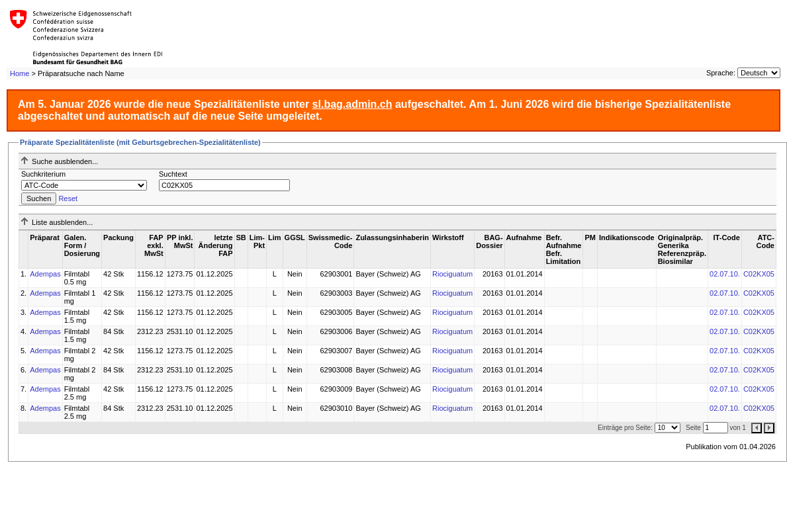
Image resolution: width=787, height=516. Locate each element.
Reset (67, 198)
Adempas (45, 274)
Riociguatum (452, 274)
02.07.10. (725, 274)
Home (19, 73)
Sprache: (720, 73)
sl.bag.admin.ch (352, 104)
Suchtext (173, 174)
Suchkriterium (43, 174)
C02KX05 (758, 274)
